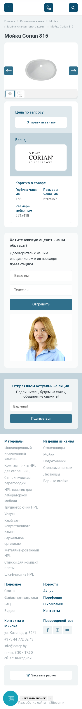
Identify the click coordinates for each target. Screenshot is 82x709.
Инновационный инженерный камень (18, 453)
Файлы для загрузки (21, 597)
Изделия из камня (58, 441)
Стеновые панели (57, 468)
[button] (8, 70)
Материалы (14, 441)
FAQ (7, 604)
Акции (48, 591)
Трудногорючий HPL (21, 507)
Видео (9, 611)
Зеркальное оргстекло (14, 541)
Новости (50, 584)
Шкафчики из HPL (19, 574)
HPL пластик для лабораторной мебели (18, 495)
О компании (53, 604)
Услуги (9, 514)
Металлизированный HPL (21, 553)
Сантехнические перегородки (17, 480)
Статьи (9, 591)
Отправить (41, 304)
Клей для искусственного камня (17, 526)
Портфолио (52, 597)
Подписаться (41, 419)
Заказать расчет (41, 675)
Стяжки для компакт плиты (21, 565)
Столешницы (54, 448)
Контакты (51, 611)
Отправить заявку (41, 122)
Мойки (48, 454)
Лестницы (51, 474)
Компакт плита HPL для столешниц (20, 468)
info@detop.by (15, 646)
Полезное (12, 584)
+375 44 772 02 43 (18, 639)
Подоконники (54, 461)
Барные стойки (55, 481)
